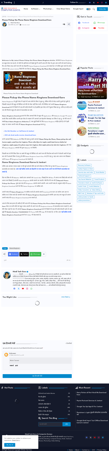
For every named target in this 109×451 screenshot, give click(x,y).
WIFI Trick (81, 193)
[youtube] (97, 2)
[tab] (26, 9)
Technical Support (84, 176)
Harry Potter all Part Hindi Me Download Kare (91, 394)
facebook (85, 23)
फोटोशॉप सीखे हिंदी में (54, 404)
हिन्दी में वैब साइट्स (54, 414)
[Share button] (44, 254)
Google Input (78, 9)
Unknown (12, 353)
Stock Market (100, 172)
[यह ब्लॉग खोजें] (50, 424)
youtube (101, 28)
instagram (85, 28)
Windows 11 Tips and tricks (95, 193)
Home (26, 9)
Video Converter (83, 190)
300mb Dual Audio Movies (54, 393)
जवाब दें (12, 365)
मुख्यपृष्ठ (4, 16)
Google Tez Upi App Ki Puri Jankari (96, 119)
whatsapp (101, 23)
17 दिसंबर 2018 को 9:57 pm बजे (16, 355)
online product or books (85, 197)
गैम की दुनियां (54, 397)
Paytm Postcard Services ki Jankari (96, 106)
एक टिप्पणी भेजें (37, 376)
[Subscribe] (102, 9)
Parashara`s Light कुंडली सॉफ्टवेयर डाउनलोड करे (97, 132)
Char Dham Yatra (63, 9)
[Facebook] (13, 254)
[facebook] (89, 2)
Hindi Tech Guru (19, 272)
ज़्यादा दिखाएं (65, 297)
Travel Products (99, 179)
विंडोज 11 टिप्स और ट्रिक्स (54, 411)
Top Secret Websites (84, 179)
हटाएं (16, 365)
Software (34, 9)
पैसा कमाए (54, 400)
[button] (88, 9)
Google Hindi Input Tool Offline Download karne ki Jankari (92, 422)
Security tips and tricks (85, 172)
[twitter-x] (93, 2)
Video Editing (96, 190)
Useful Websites (94, 186)
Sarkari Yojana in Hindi (85, 169)
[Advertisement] (37, 44)
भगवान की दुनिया (54, 407)
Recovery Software (84, 165)
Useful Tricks (82, 186)
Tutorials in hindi (83, 183)
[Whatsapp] (35, 254)
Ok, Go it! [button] (9, 445)
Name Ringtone (12, 16)
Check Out (15, 440)
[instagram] (101, 2)
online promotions (84, 200)
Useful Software (97, 183)
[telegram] (105, 2)
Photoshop (47, 9)
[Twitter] (24, 254)
